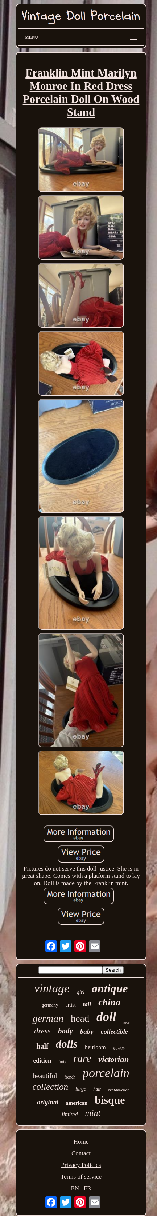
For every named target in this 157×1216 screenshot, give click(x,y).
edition (42, 1060)
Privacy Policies (81, 1164)
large (80, 1089)
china (109, 1002)
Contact (81, 1153)
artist (71, 1005)
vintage (51, 988)
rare (82, 1058)
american (76, 1103)
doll (106, 1017)
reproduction (119, 1090)
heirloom (95, 1047)
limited (70, 1114)
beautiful (45, 1076)
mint (92, 1112)
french (69, 1077)
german (47, 1018)
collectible (114, 1031)
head (80, 1018)
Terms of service (81, 1176)
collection (51, 1087)
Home (81, 1141)
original (47, 1102)
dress (42, 1030)
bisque (110, 1100)
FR (87, 1188)
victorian (113, 1059)
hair (97, 1089)
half (42, 1046)
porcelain (106, 1073)
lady (62, 1061)
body (65, 1031)
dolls (67, 1043)
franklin (119, 1048)
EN (75, 1188)
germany (50, 1005)
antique (110, 988)
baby (87, 1031)
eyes (126, 1022)
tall (87, 1004)
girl (80, 992)
